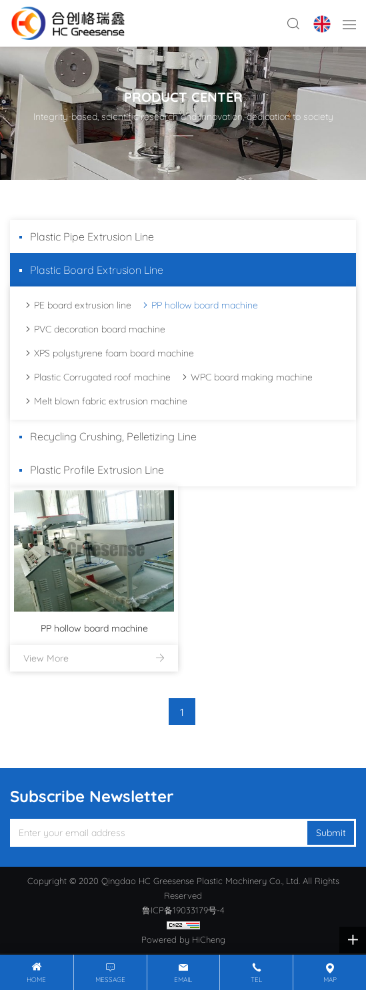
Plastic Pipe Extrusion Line (92, 236)
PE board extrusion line (82, 305)
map (330, 979)
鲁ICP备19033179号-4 (183, 910)
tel (256, 979)
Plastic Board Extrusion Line (96, 269)
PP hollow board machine (204, 305)
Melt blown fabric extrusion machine (110, 401)
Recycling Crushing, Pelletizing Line (113, 436)
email (183, 979)
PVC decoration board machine (99, 329)
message (110, 979)
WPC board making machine (252, 377)
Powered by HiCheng (183, 939)
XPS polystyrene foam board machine (114, 353)
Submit (331, 833)
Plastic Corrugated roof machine (102, 377)
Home (36, 979)
